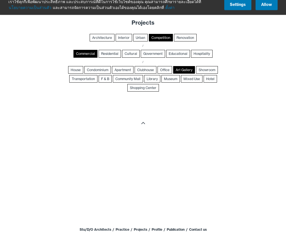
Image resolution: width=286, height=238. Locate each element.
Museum (170, 79)
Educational (178, 54)
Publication (176, 229)
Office (165, 70)
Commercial (85, 54)
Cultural (131, 54)
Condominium (97, 70)
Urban (140, 38)
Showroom (207, 70)
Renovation (185, 38)
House (76, 70)
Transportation (83, 79)
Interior (124, 38)
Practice (122, 229)
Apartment (123, 70)
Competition (160, 38)
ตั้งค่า (170, 4)
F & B (105, 79)
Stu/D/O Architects (95, 229)
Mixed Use (191, 79)
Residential (109, 54)
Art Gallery (184, 70)
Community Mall (127, 79)
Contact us (198, 229)
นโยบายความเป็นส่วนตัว (30, 4)
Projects (140, 229)
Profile (157, 229)
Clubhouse (145, 70)
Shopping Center (143, 88)
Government (153, 54)
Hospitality (202, 54)
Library (152, 79)
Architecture (102, 38)
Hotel (210, 79)
